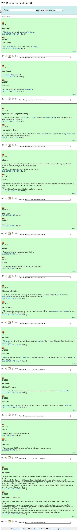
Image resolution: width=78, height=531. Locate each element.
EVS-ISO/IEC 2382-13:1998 (11, 345)
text (37, 311)
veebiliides (52, 529)
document (55, 311)
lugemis (26, 117)
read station (29, 89)
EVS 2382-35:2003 (8, 254)
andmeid (31, 32)
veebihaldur (63, 529)
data (36, 46)
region (6, 357)
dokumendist (62, 295)
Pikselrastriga (7, 341)
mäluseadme (48, 117)
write (50, 134)
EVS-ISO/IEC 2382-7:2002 (11, 171)
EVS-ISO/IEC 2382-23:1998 (11, 298)
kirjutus (34, 117)
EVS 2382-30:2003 (8, 215)
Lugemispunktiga (9, 75)
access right (9, 46)
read (32, 46)
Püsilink (74, 51)
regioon (40, 341)
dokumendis (64, 391)
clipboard (66, 311)
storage (7, 405)
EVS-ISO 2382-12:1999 (10, 77)
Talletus (5, 391)
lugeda (24, 32)
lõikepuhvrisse (7, 297)
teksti (47, 295)
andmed (5, 343)
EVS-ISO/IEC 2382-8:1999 (11, 34)
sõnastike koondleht (37, 529)
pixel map (26, 357)
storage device (66, 134)
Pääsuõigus (7, 32)
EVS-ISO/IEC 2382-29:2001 (11, 489)
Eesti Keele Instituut (19, 529)
